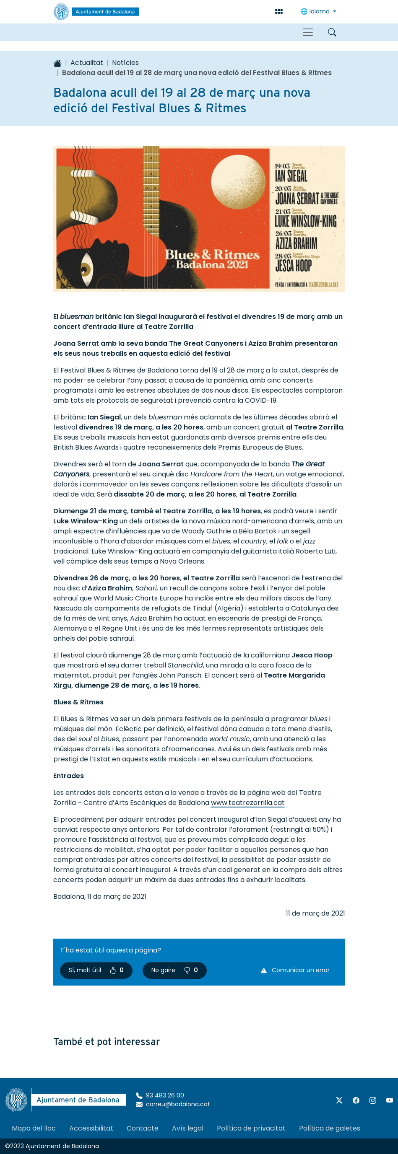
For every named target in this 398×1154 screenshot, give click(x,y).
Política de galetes (329, 1128)
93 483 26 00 (160, 1095)
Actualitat (86, 62)
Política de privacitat (251, 1128)
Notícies (125, 62)
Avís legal (187, 1128)
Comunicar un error (295, 970)
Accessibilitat (91, 1128)
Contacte (143, 1128)
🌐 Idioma (316, 11)
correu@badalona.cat (173, 1104)
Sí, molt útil (96, 970)
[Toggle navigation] (308, 32)
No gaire (174, 970)
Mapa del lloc (34, 1128)
